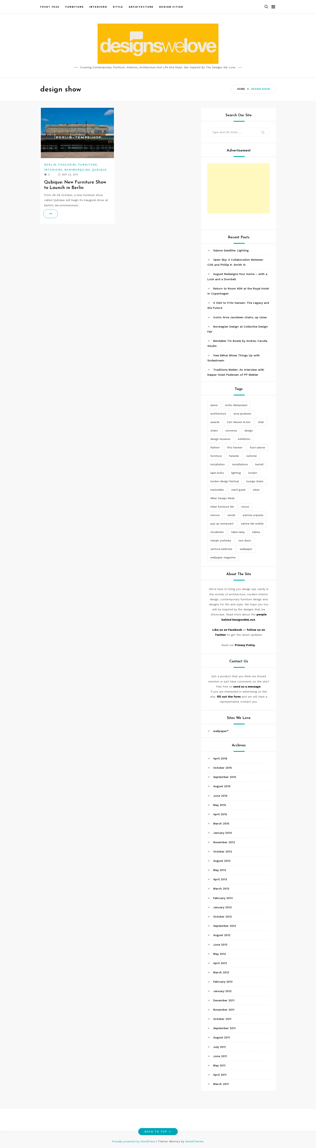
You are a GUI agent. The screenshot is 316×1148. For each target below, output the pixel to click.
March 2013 (221, 888)
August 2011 (221, 1037)
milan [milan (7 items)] (256, 489)
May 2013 (219, 870)
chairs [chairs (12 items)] (214, 430)
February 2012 (223, 981)
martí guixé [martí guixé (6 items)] (238, 489)
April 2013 (220, 879)
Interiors (53, 169)
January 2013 (222, 907)
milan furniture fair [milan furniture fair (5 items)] (222, 506)
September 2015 (224, 777)
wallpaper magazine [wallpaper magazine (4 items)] (223, 557)
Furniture (87, 164)
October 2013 (222, 851)
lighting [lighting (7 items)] (236, 472)
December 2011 (223, 1000)
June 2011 (220, 1056)
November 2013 (224, 842)
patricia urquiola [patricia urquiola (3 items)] (253, 515)
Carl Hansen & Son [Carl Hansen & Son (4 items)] (239, 422)
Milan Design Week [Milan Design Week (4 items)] (222, 498)
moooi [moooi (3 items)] (245, 506)
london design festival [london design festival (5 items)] (224, 481)
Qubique (99, 169)
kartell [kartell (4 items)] (259, 464)
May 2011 (219, 1065)
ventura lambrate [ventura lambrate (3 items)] (221, 549)
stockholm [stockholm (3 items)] (217, 532)
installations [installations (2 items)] (240, 464)
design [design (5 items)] (248, 430)
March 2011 (221, 1084)
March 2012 (221, 972)
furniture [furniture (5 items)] (216, 455)
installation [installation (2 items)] (217, 464)
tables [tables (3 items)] (256, 532)
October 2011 (222, 1018)
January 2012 (222, 991)
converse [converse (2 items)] (231, 430)
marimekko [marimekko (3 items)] (217, 489)
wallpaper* (221, 731)
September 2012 (224, 925)
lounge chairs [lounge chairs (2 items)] (254, 481)
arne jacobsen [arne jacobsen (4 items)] (242, 413)
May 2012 (219, 953)
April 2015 (220, 814)
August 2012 (221, 935)
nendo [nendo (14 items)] (231, 515)
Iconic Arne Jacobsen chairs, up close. (240, 317)
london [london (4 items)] (252, 472)
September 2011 (224, 1028)
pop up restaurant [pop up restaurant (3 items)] (222, 523)
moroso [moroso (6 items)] (215, 515)
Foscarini (67, 164)
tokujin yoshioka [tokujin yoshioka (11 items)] (220, 540)
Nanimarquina (77, 169)
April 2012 (220, 963)
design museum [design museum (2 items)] (220, 439)
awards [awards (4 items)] (214, 422)
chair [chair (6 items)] (261, 422)
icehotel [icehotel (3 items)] (251, 455)
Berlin (50, 164)
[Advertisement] (238, 188)
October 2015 (222, 767)
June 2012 (220, 944)
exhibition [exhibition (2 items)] (244, 439)
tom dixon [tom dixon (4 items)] (244, 540)
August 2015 (221, 786)
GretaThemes (194, 1141)
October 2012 (222, 916)
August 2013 (222, 860)
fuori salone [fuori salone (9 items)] (257, 447)
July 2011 (219, 1046)
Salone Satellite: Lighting (231, 250)
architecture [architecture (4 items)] (218, 413)
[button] (266, 6)
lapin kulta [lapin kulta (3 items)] (217, 472)
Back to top (158, 1131)
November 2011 (223, 1009)
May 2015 (219, 805)
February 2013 (223, 898)
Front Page (50, 6)
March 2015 (221, 823)
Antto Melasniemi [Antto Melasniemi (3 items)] (236, 405)
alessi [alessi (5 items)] (214, 405)
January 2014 (222, 832)
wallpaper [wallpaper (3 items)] (246, 549)
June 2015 (220, 795)
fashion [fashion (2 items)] (215, 447)
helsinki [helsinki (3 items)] (234, 455)
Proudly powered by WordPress (134, 1141)
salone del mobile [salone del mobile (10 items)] (252, 523)
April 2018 (220, 758)
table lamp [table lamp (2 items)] (238, 532)
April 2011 (220, 1074)
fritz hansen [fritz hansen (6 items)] (234, 447)
